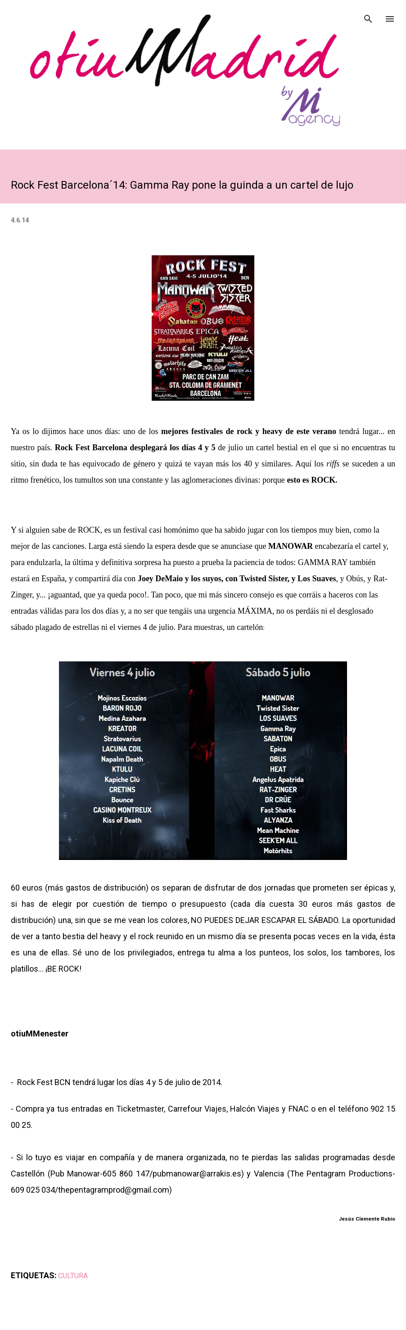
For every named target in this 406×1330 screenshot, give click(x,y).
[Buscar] (368, 16)
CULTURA (73, 1275)
